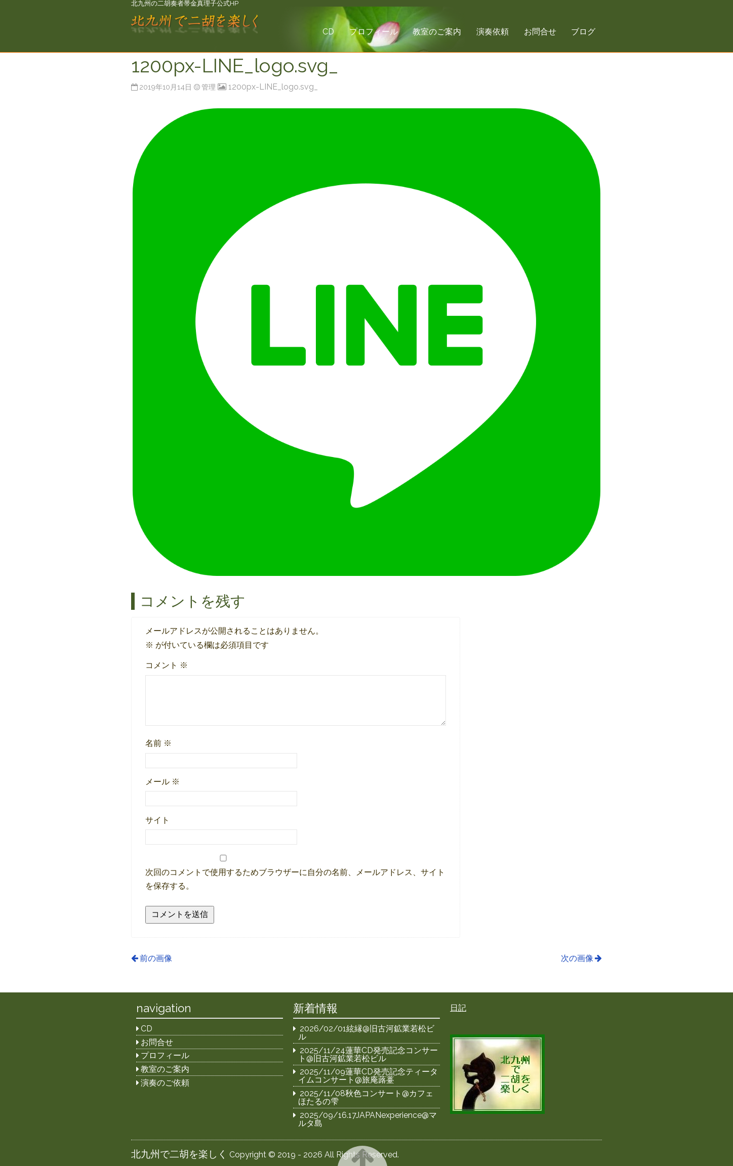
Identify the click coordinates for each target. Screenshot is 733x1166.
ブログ (583, 31)
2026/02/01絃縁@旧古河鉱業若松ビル (366, 1033)
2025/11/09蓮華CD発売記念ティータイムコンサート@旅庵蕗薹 (368, 1076)
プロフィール (373, 31)
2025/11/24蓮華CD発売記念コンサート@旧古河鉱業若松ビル (368, 1054)
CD (328, 31)
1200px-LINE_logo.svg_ (273, 87)
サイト (157, 820)
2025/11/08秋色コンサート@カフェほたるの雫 (366, 1097)
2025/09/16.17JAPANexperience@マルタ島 (367, 1119)
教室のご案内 (437, 31)
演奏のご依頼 (165, 1083)
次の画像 (577, 958)
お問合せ (540, 31)
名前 (158, 743)
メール (162, 781)
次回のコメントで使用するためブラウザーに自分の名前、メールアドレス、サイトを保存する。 (295, 879)
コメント (166, 665)
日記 (458, 1008)
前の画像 (156, 958)
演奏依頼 (492, 31)
